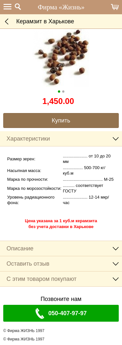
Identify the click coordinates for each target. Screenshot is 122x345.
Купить (61, 120)
